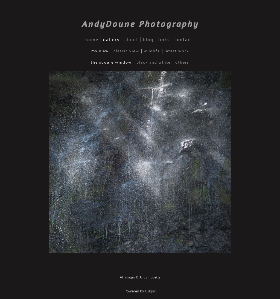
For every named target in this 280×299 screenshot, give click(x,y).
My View (100, 51)
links (164, 39)
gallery (111, 39)
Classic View (126, 51)
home (91, 39)
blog (148, 39)
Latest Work (177, 51)
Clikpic (150, 291)
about (131, 39)
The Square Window (111, 62)
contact (183, 39)
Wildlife (152, 51)
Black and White (153, 62)
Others (182, 62)
